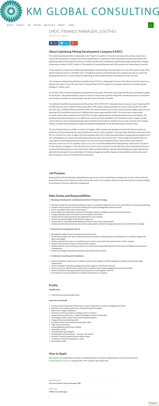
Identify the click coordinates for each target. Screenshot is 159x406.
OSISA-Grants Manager (83, 390)
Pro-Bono (37, 25)
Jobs (29, 25)
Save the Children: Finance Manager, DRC (83, 381)
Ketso (66, 36)
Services (61, 25)
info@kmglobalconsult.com (60, 360)
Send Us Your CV (49, 25)
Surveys (71, 25)
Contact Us (20, 25)
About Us (10, 25)
